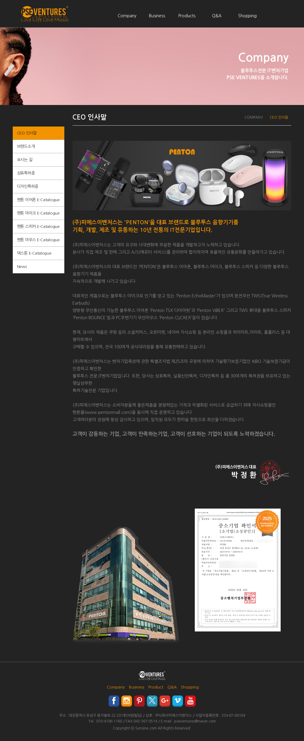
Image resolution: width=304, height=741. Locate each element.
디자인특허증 (27, 186)
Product (155, 687)
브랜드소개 (26, 146)
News (22, 267)
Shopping (247, 16)
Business (157, 16)
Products (186, 16)
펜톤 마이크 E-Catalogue (38, 213)
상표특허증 (26, 173)
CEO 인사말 (27, 133)
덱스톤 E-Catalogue (34, 253)
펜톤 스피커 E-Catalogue (38, 226)
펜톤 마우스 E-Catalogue (38, 240)
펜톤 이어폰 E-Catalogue (38, 200)
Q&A (216, 16)
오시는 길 (24, 160)
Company (127, 16)
